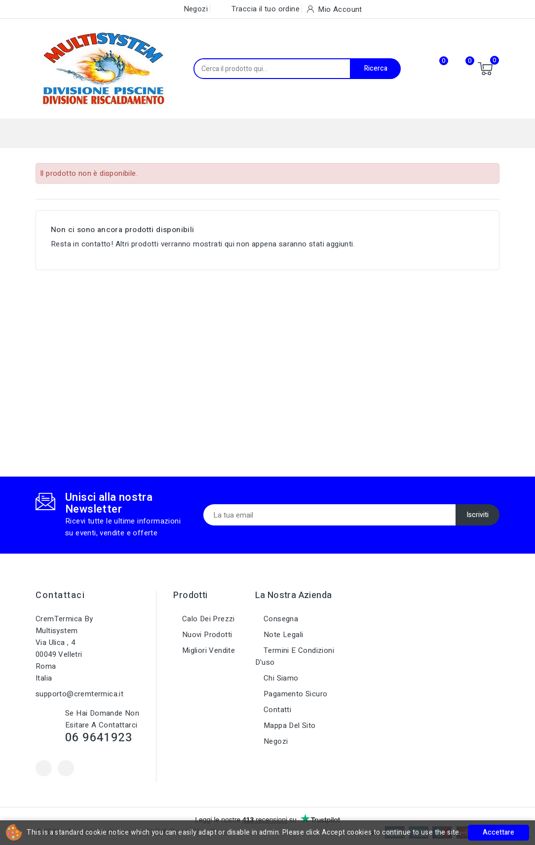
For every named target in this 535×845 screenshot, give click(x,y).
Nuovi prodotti (206, 634)
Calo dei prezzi (207, 618)
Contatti (277, 709)
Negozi (275, 741)
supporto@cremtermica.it (79, 693)
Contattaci (60, 595)
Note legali (283, 634)
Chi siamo (280, 678)
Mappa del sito (289, 725)
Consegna (280, 618)
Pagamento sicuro (295, 693)
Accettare (498, 832)
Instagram (66, 768)
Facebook (44, 768)
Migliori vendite (207, 650)
